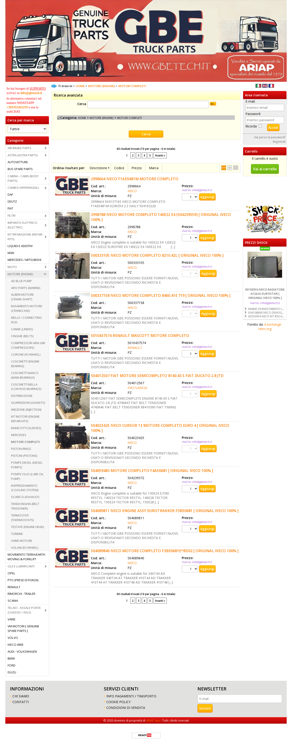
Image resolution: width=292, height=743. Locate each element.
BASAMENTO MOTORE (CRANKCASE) (26, 308)
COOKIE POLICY (118, 702)
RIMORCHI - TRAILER (21, 594)
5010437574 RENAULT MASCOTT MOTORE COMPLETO (140, 335)
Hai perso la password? (270, 137)
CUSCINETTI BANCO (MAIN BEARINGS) (25, 375)
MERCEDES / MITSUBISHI (24, 260)
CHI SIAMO (20, 696)
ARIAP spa (153, 720)
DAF (10, 194)
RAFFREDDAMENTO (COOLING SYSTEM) (25, 488)
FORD (11, 665)
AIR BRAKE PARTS (19, 148)
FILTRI (11, 215)
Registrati (279, 141)
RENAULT (14, 587)
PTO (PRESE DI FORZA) (23, 580)
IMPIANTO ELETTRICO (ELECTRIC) (22, 225)
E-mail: (250, 101)
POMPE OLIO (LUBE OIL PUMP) (27, 476)
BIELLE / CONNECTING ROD (26, 319)
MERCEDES (18, 435)
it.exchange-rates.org (270, 326)
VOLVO (13, 638)
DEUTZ (12, 201)
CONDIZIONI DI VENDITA (125, 707)
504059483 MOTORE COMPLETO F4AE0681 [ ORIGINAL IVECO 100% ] (152, 470)
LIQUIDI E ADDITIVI (20, 246)
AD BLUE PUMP (21, 281)
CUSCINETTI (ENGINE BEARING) (25, 363)
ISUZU (12, 672)
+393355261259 (17, 107)
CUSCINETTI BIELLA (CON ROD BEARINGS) (26, 386)
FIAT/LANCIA (137, 388)
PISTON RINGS (21, 449)
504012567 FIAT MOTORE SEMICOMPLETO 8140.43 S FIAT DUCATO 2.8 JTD (157, 375)
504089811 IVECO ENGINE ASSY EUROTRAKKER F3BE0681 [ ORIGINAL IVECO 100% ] (164, 510)
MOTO (12, 267)
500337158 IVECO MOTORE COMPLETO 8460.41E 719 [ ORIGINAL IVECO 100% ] (160, 295)
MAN (11, 253)
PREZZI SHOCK (256, 242)
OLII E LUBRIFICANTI (21, 566)
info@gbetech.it (31, 93)
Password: (253, 114)
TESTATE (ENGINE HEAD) (27, 527)
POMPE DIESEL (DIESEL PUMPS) (27, 464)
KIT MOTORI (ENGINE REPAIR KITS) (25, 418)
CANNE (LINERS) (22, 329)
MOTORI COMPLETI (25, 442)
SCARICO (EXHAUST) (25, 497)
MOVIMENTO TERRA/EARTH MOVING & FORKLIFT (26, 556)
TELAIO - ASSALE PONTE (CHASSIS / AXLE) (24, 610)
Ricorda (251, 126)
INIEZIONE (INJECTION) (26, 409)
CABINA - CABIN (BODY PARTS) (23, 178)
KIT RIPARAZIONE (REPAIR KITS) (25, 236)
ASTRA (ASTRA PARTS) (23, 155)
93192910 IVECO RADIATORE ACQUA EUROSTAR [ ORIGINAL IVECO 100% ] (265, 293)
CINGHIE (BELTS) (22, 336)
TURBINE (17, 534)
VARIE (11, 619)
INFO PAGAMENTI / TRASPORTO (131, 696)
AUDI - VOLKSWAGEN (22, 651)
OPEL (11, 573)
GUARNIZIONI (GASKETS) (28, 403)
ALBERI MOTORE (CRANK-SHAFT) (22, 296)
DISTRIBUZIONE (22, 396)
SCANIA (13, 601)
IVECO (132, 191)
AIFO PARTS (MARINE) (25, 288)
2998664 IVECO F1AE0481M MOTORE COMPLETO (134, 178)
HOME (82, 118)
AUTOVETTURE (18, 162)
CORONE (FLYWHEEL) (26, 354)
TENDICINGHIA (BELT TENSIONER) (25, 506)
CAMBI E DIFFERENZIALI (23, 188)
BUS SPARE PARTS (20, 169)
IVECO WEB (15, 645)
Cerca (81, 104)
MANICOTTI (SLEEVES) (26, 428)
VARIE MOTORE (21, 541)
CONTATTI (20, 702)
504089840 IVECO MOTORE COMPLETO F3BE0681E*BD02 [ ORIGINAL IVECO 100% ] (164, 550)
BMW (11, 658)
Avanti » (160, 155)
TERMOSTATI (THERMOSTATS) (22, 517)
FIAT (10, 208)
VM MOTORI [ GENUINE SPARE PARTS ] (23, 628)
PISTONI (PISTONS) (24, 456)
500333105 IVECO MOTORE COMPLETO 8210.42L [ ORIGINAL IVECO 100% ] (157, 255)
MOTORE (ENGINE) (20, 274)
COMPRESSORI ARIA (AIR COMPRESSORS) (28, 345)
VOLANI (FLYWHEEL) (25, 547)
